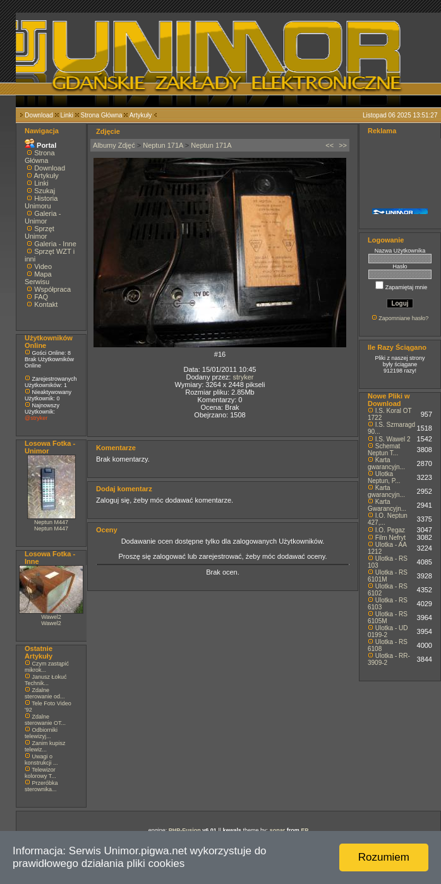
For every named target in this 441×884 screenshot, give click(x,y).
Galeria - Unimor (43, 217)
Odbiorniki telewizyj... (41, 733)
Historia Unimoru (41, 202)
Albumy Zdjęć (114, 145)
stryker (243, 377)
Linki (66, 115)
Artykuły (141, 115)
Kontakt (45, 304)
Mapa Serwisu (38, 277)
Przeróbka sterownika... (41, 786)
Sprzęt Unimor (39, 232)
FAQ (41, 297)
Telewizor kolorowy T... (40, 773)
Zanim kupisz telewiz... (45, 746)
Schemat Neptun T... (384, 450)
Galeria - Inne (55, 244)
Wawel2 (51, 617)
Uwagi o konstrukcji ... (41, 759)
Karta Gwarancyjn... (387, 505)
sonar (278, 830)
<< (329, 145)
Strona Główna (102, 115)
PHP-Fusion (185, 830)
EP (304, 830)
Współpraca (52, 289)
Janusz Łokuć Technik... (46, 680)
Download (38, 115)
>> (343, 145)
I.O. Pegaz (390, 530)
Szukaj (44, 190)
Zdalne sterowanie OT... (45, 720)
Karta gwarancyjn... (386, 463)
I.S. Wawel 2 (393, 439)
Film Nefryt (390, 537)
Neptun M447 (51, 522)
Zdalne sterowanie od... (45, 693)
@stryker (36, 418)
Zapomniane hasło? (403, 318)
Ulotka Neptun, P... (384, 477)
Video (43, 266)
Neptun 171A (163, 145)
